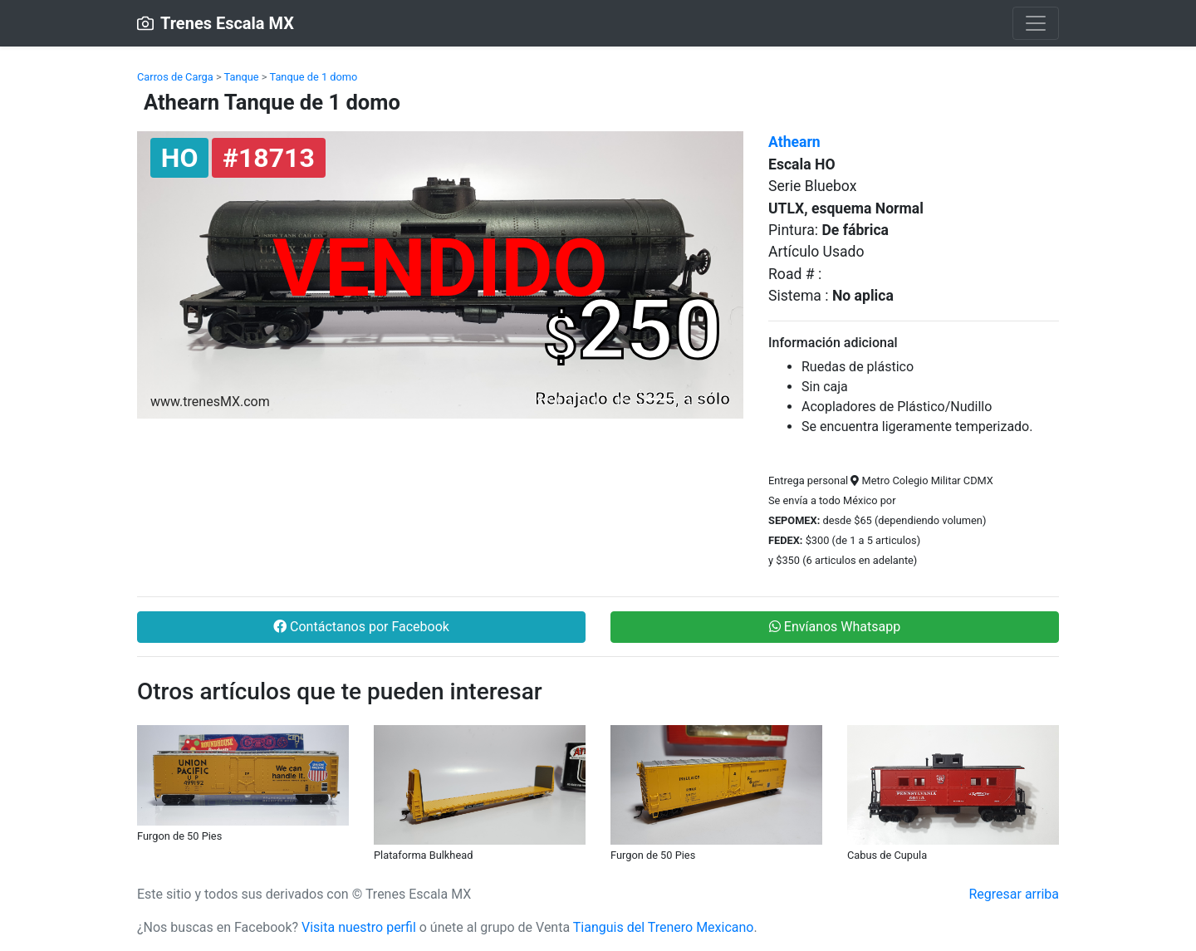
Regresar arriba (1013, 894)
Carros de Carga (175, 77)
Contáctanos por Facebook (361, 627)
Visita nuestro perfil (358, 927)
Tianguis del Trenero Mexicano (663, 927)
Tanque (241, 77)
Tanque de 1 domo (313, 77)
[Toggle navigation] (1035, 23)
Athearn (794, 142)
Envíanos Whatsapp (834, 627)
